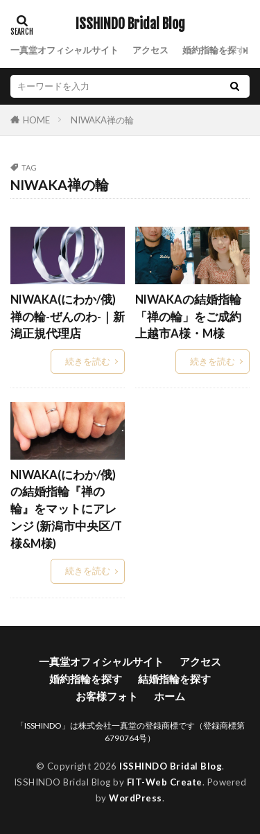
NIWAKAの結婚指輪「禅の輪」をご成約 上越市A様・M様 (192, 317)
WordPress (135, 797)
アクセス (150, 49)
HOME (36, 119)
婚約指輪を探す (213, 49)
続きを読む (87, 361)
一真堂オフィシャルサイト (64, 49)
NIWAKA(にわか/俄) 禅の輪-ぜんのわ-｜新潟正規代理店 (67, 317)
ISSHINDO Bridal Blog (130, 24)
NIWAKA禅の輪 (102, 119)
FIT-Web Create (164, 782)
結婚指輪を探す (174, 678)
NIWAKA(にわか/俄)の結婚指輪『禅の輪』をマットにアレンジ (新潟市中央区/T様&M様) (66, 509)
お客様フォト (107, 696)
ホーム (169, 696)
